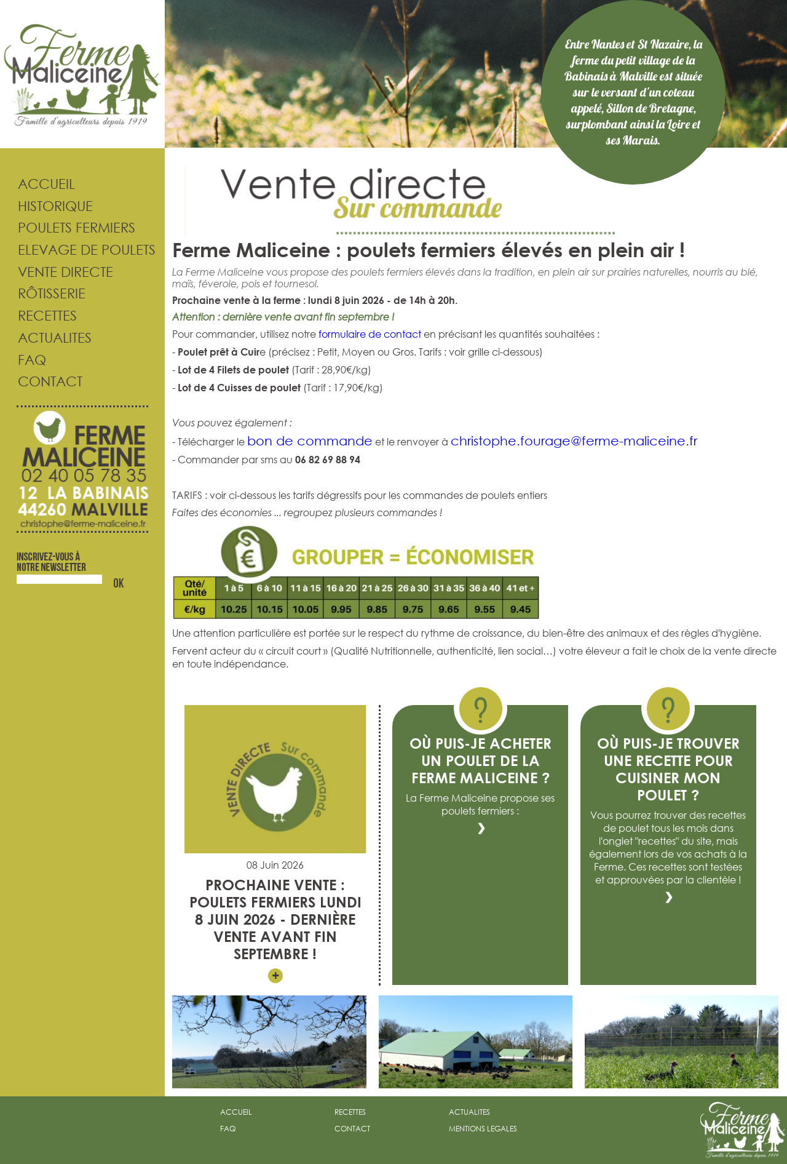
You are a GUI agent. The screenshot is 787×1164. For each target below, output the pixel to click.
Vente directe (56, 271)
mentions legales (483, 1128)
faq (227, 1128)
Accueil (37, 183)
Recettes (38, 315)
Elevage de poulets (78, 249)
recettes (350, 1112)
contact (352, 1128)
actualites (469, 1112)
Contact (41, 381)
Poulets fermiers (67, 227)
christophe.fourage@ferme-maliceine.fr (574, 440)
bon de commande (310, 440)
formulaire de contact (369, 333)
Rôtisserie (42, 293)
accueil (236, 1112)
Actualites (46, 337)
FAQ (23, 359)
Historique (46, 205)
